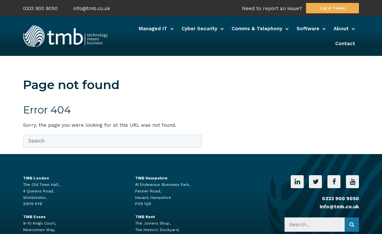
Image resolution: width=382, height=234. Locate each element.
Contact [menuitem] (345, 43)
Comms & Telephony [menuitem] (257, 29)
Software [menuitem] (308, 29)
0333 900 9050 (40, 8)
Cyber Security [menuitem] (199, 29)
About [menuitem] (341, 29)
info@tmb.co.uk (91, 8)
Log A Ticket (332, 8)
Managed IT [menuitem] (153, 29)
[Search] (112, 141)
